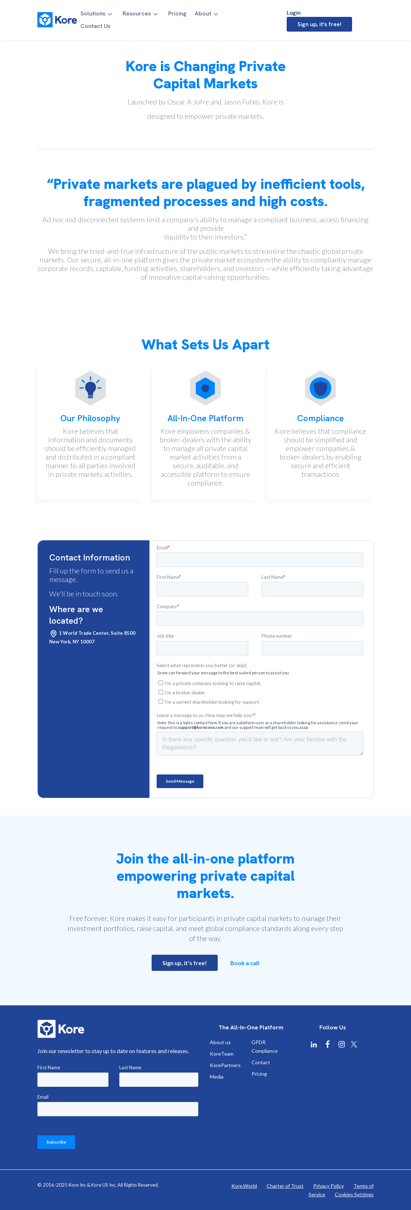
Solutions (100, 15)
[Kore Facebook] (327, 1044)
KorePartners (225, 1065)
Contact (260, 1062)
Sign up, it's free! (341, 15)
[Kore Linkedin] (313, 1044)
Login (292, 15)
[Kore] (57, 15)
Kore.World (244, 1186)
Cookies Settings (354, 1194)
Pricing (178, 15)
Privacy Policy (328, 1186)
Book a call (244, 962)
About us (220, 1042)
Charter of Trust (285, 1186)
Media (216, 1077)
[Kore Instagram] (341, 1044)
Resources (140, 15)
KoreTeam (222, 1054)
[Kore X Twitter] (354, 1044)
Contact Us (239, 15)
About (202, 15)
